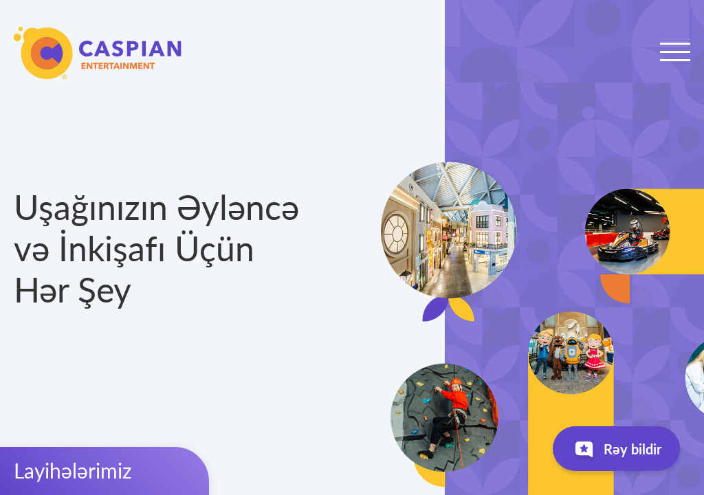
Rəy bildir (616, 452)
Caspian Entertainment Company (98, 53)
